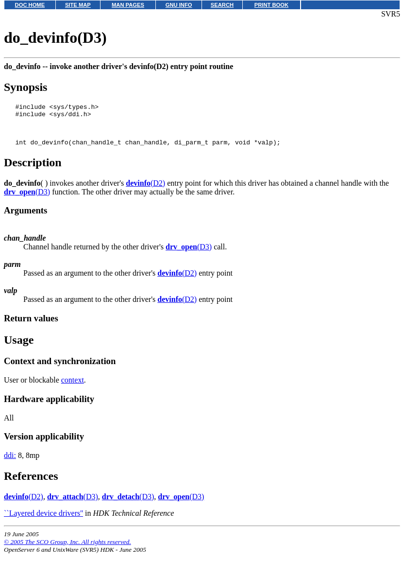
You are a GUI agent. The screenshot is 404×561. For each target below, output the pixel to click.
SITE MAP (78, 5)
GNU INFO (179, 5)
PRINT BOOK (271, 5)
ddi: (10, 462)
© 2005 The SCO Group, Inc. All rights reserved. (67, 549)
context (72, 387)
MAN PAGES (128, 5)
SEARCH (222, 5)
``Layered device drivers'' (43, 520)
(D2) (145, 190)
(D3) (27, 199)
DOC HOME (30, 5)
